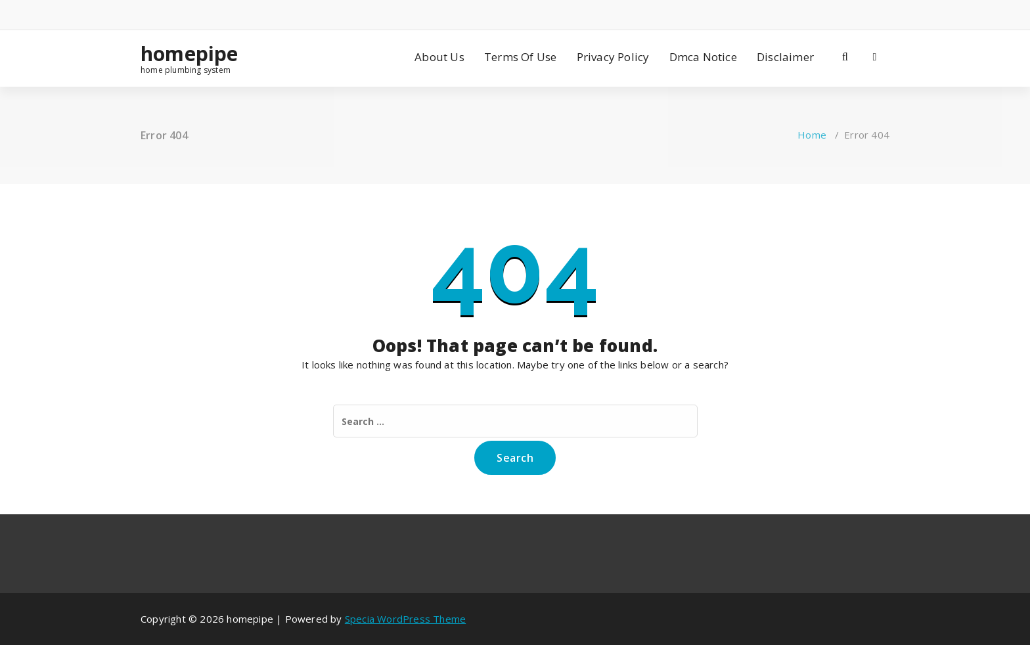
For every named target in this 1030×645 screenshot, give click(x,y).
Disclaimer (785, 56)
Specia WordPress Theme (405, 618)
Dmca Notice (703, 56)
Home (811, 134)
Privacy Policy (613, 56)
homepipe (189, 54)
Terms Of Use (520, 56)
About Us (439, 56)
